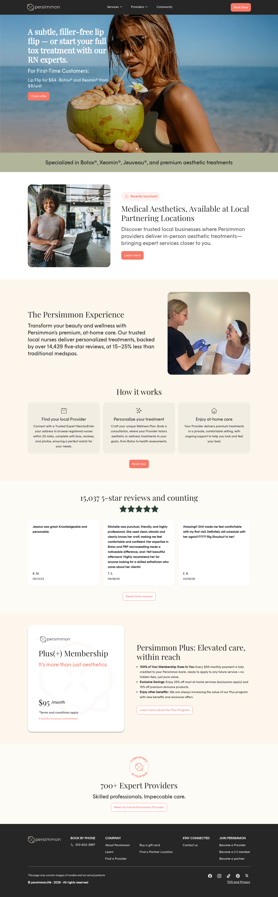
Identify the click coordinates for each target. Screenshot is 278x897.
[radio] (123, 509)
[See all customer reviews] (139, 596)
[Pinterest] (238, 876)
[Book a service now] (241, 7)
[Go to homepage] (43, 7)
